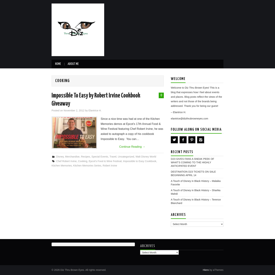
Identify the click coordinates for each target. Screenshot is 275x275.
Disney (60, 156)
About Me (73, 64)
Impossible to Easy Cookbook (139, 161)
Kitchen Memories (62, 165)
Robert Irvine (110, 165)
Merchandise (72, 156)
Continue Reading (132, 146)
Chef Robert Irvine (66, 161)
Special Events (100, 156)
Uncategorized (126, 156)
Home (58, 64)
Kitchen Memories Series (87, 165)
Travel (113, 156)
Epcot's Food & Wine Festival (105, 161)
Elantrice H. (94, 110)
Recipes (85, 156)
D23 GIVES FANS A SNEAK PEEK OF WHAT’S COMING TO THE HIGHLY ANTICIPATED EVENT (192, 162)
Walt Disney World (146, 156)
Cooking (82, 161)
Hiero (206, 270)
